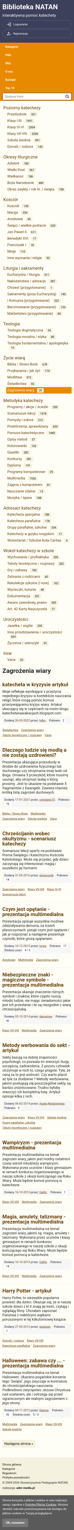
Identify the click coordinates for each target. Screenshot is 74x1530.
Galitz (43, 1192)
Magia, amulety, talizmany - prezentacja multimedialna (34, 1219)
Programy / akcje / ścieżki (33, 407)
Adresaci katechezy (22, 508)
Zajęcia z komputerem (29, 485)
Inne (7, 653)
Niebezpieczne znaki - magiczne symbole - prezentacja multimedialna (33, 980)
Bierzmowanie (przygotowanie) (37, 307)
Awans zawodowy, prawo (32, 602)
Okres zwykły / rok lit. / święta (36, 189)
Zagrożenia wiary (25, 390)
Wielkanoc (21, 176)
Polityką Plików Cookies (40, 1504)
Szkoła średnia (24, 140)
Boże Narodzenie (26, 183)
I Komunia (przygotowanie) (34, 300)
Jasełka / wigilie (25, 626)
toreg (42, 946)
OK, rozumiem (15, 1522)
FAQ (8, 63)
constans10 (47, 799)
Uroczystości (15, 619)
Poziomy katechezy (22, 107)
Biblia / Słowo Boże (28, 364)
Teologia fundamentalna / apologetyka (37, 345)
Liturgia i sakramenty (23, 268)
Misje (17, 251)
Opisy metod (22, 439)
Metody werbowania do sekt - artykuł (36, 1047)
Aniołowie (19, 219)
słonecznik (46, 875)
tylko (42, 720)
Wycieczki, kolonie (26, 589)
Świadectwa (21, 384)
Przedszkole (22, 114)
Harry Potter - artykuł (27, 1291)
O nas (9, 71)
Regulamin (9, 1473)
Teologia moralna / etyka (31, 337)
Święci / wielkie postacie (32, 225)
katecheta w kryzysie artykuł (35, 684)
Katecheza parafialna (29, 521)
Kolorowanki (22, 446)
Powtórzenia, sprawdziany (33, 426)
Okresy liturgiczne (20, 157)
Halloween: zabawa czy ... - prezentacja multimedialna (33, 1363)
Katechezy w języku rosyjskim (35, 534)
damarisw (45, 1016)
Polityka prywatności (16, 1477)
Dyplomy (19, 465)
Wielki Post (21, 170)
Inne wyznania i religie (29, 258)
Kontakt (10, 80)
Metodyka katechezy (23, 400)
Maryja (18, 212)
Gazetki (18, 452)
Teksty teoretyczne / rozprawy (36, 563)
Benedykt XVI (22, 238)
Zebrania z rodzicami (28, 576)
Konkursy (20, 459)
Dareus (44, 1410)
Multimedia (22, 478)
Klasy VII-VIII (23, 134)
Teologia (11, 323)
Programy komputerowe (31, 472)
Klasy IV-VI (22, 127)
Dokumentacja (24, 596)
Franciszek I (21, 245)
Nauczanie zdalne (26, 491)
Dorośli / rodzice (25, 146)
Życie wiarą (14, 357)
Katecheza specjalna (29, 514)
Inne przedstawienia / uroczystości (34, 634)
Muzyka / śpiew (25, 498)
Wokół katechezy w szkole (28, 550)
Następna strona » (18, 1443)
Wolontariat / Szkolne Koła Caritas (38, 540)
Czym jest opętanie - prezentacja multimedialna (33, 911)
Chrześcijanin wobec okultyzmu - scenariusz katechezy (29, 839)
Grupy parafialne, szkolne (32, 527)
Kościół (10, 199)
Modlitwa (20, 377)
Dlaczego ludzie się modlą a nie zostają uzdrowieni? (34, 752)
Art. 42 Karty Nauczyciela (32, 609)
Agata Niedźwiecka (52, 1103)
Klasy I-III (20, 121)
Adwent (18, 163)
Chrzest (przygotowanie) (30, 287)
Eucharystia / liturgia (29, 274)
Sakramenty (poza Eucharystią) (37, 294)
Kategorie (11, 47)
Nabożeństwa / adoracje (32, 281)
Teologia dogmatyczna (30, 330)
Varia (16, 660)
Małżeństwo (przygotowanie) (35, 313)
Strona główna (11, 1464)
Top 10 (9, 88)
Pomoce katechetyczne (32, 433)
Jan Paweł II (22, 232)
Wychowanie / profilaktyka (33, 557)
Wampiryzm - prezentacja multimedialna (31, 1145)
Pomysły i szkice (26, 420)
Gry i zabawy (22, 570)
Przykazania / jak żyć (29, 371)
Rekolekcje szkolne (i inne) (33, 583)
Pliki (8, 55)
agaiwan (44, 1327)
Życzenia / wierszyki (28, 643)
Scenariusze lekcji (27, 413)
